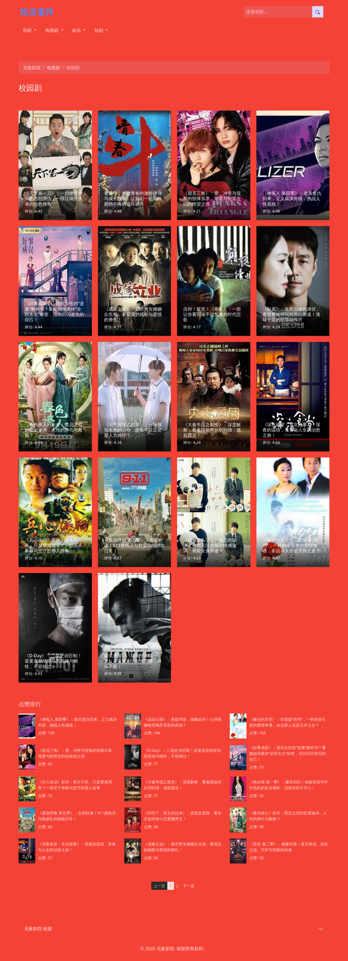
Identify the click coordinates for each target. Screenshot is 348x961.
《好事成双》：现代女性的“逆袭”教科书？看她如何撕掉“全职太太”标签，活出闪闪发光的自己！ (54, 311)
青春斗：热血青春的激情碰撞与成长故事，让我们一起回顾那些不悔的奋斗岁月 (133, 198)
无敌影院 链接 (38, 929)
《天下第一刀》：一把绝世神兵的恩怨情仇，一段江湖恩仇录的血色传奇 (53, 198)
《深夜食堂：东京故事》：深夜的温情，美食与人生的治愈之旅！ (291, 429)
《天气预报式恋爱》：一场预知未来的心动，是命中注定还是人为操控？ (133, 429)
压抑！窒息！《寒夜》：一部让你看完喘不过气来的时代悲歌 (212, 314)
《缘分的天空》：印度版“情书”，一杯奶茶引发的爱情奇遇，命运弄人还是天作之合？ (291, 545)
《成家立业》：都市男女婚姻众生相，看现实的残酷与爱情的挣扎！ (133, 314)
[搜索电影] (278, 11)
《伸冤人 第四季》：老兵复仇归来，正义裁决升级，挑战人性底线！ (292, 198)
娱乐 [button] (77, 30)
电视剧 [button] (52, 30)
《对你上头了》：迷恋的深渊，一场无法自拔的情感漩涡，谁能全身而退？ (209, 545)
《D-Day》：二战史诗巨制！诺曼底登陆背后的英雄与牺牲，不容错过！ (53, 661)
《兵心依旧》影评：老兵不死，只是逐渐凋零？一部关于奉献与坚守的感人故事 (53, 545)
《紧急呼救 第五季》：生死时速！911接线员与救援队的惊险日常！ (134, 545)
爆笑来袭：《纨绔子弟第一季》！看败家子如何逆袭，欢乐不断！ (133, 661)
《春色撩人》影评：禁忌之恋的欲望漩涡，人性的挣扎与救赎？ (53, 429)
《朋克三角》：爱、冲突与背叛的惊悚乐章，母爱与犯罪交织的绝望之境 (212, 198)
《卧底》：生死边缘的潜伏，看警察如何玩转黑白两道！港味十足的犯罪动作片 (291, 314)
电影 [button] (28, 30)
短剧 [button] (99, 30)
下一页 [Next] (189, 885)
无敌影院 (32, 68)
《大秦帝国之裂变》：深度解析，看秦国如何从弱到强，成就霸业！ (212, 429)
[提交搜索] (317, 11)
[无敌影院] (40, 11)
